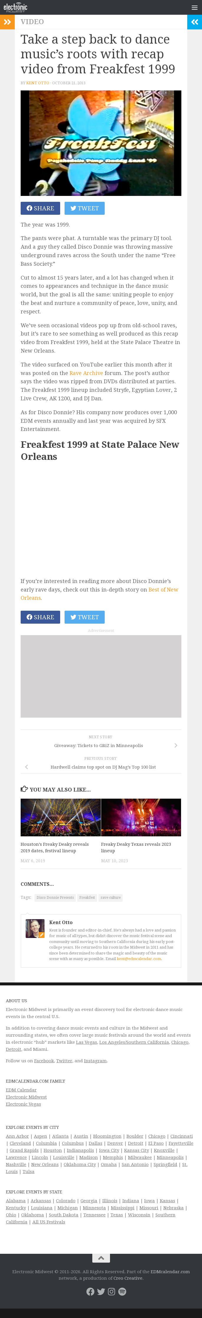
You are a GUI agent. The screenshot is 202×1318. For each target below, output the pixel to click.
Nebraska (173, 1208)
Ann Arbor (17, 1136)
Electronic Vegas (23, 1104)
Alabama (16, 1201)
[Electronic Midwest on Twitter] (101, 1292)
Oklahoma (32, 1215)
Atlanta (60, 1136)
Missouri (148, 1208)
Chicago (179, 1043)
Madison (88, 1158)
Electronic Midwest (26, 1097)
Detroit (13, 1050)
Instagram (95, 1061)
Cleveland (20, 1144)
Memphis (113, 1158)
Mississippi (122, 1208)
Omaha (109, 1165)
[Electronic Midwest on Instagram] (112, 1292)
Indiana (130, 1201)
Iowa (149, 1201)
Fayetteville (181, 1144)
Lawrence (16, 1158)
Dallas (95, 1144)
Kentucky (16, 1208)
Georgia (89, 1201)
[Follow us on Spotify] (122, 1292)
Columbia (46, 1144)
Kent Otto (37, 83)
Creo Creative (128, 1278)
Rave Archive (87, 373)
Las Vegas (86, 1043)
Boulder (135, 1136)
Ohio (11, 1215)
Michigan (68, 1208)
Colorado (65, 1201)
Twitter (64, 1061)
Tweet (84, 208)
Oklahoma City (80, 1165)
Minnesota (94, 1208)
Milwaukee (140, 1158)
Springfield (165, 1165)
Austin (81, 1136)
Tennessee (94, 1215)
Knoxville (164, 1151)
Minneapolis (170, 1158)
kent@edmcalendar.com (139, 959)
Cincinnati (181, 1136)
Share (40, 208)
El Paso (156, 1144)
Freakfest (87, 898)
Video (32, 22)
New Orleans (45, 1165)
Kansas (167, 1201)
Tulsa (29, 1172)
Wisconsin (139, 1215)
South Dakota (63, 1215)
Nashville (16, 1165)
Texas (117, 1215)
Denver (115, 1144)
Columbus (73, 1144)
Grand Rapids (24, 1151)
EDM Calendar (21, 1090)
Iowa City (109, 1151)
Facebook (44, 1061)
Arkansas (41, 1201)
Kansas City (136, 1151)
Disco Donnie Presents (55, 898)
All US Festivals (48, 1222)
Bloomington (107, 1136)
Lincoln (40, 1158)
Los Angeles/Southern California (134, 1043)
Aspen (40, 1136)
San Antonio (135, 1165)
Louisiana (41, 1208)
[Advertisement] (84, 677)
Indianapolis (80, 1151)
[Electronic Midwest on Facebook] (90, 1292)
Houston (53, 1151)
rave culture (111, 898)
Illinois (109, 1201)
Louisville (63, 1158)
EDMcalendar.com (170, 1272)
